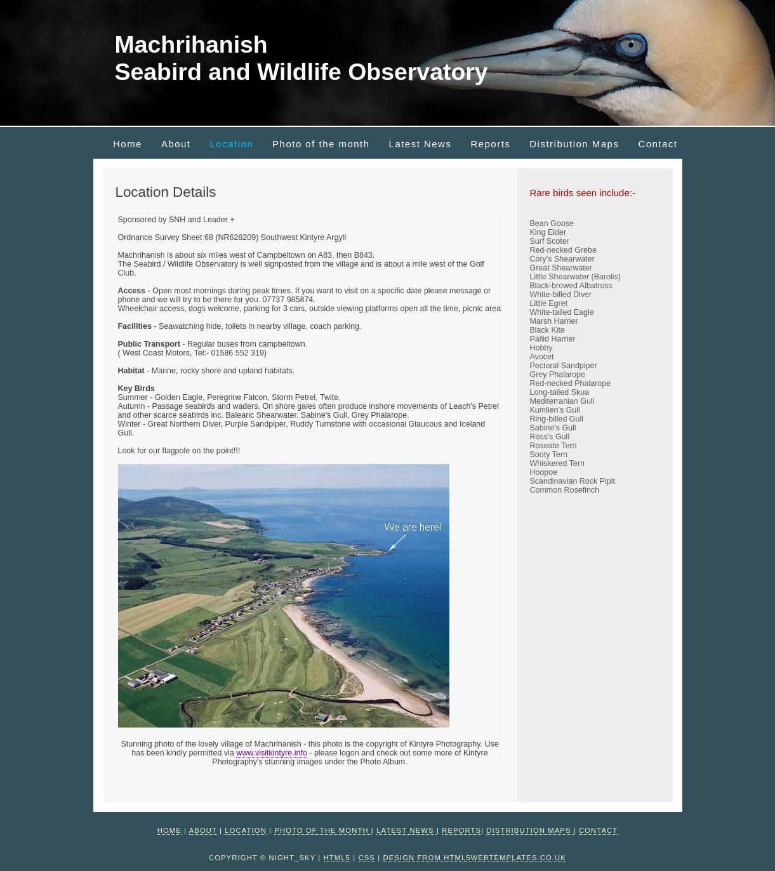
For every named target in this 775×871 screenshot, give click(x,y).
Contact (657, 143)
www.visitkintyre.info (271, 752)
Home (127, 143)
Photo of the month (320, 143)
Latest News (420, 143)
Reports (490, 143)
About (176, 143)
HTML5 (337, 857)
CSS (367, 857)
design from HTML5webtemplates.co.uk (474, 857)
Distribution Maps (574, 143)
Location (232, 143)
